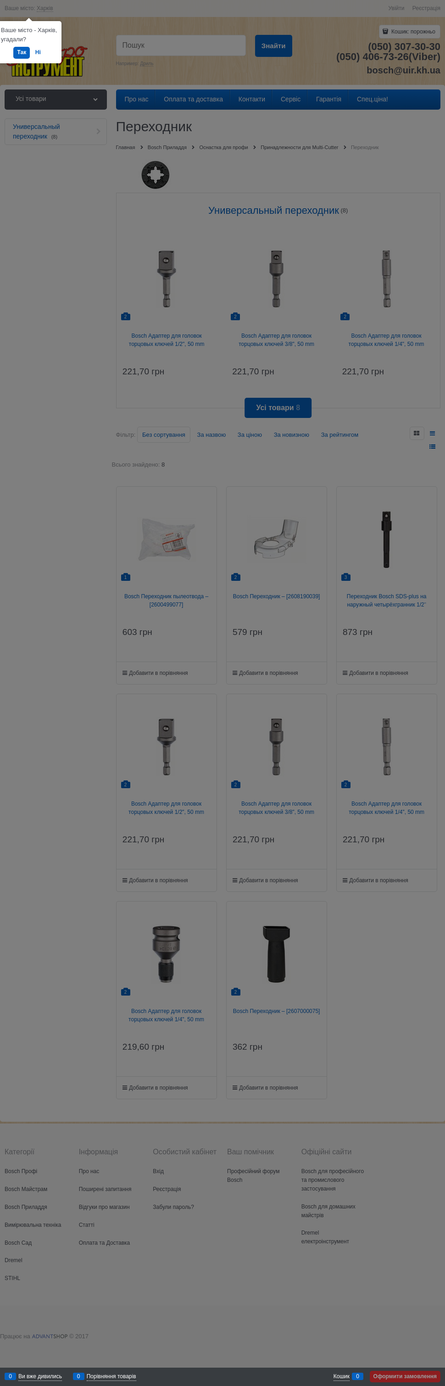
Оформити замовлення (405, 1376)
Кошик (342, 1376)
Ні (38, 52)
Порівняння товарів (111, 1376)
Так (21, 52)
